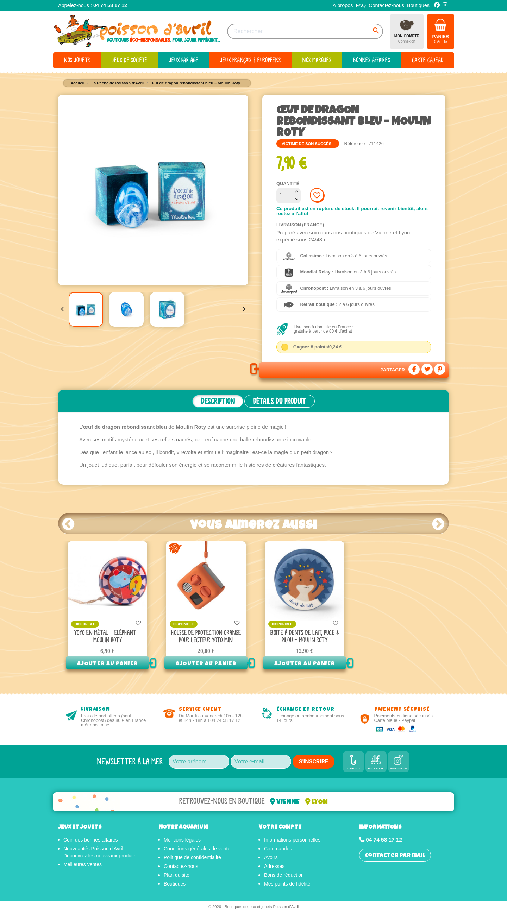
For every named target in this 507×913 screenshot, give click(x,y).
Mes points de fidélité (287, 885)
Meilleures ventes (82, 865)
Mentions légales (182, 841)
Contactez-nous (386, 5)
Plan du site (176, 876)
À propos (343, 5)
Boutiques (418, 5)
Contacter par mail (395, 857)
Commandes (278, 849)
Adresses (274, 867)
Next (438, 524)
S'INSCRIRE (313, 761)
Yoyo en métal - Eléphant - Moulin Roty (107, 637)
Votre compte (280, 828)
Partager (414, 369)
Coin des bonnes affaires (90, 841)
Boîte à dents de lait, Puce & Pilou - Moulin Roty (304, 637)
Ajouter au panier (107, 664)
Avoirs (271, 858)
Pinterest (439, 369)
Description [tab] (217, 401)
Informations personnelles (292, 841)
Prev (69, 524)
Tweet (427, 369)
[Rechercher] (305, 31)
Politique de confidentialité (192, 858)
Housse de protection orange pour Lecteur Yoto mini (206, 637)
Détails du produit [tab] (279, 401)
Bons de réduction (284, 876)
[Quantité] (284, 195)
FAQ (361, 5)
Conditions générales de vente (197, 849)
